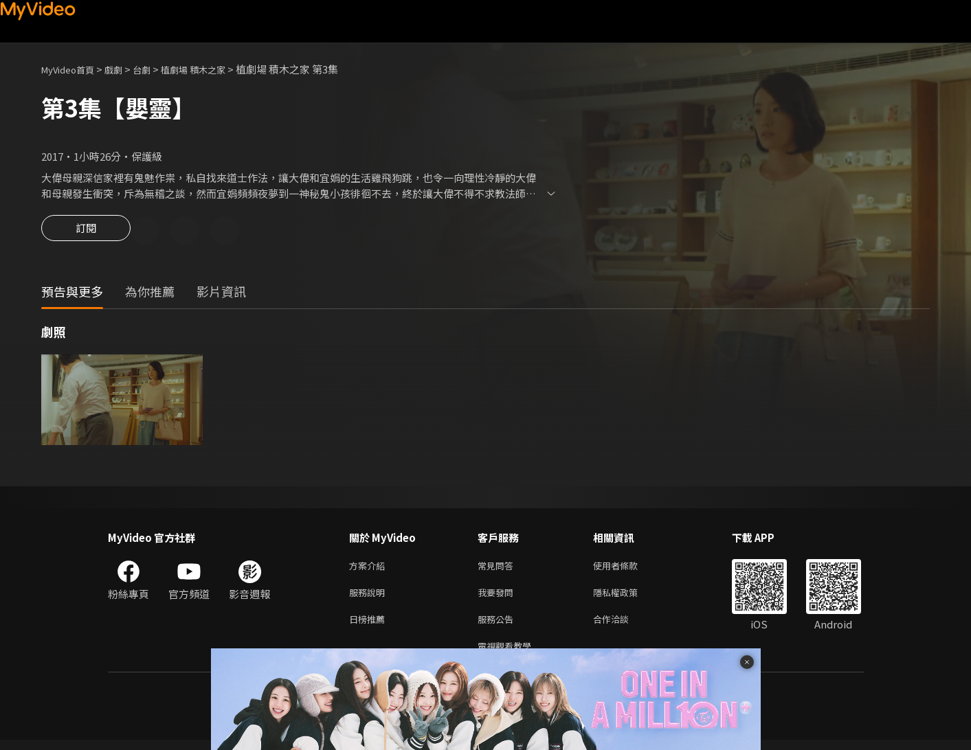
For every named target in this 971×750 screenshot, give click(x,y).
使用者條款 (627, 568)
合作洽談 (622, 626)
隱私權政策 (627, 597)
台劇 (155, 69)
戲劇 (124, 69)
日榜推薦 (369, 626)
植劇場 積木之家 (213, 69)
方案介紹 (369, 568)
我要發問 (498, 597)
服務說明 (369, 597)
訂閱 (86, 232)
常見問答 (498, 568)
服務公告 (498, 626)
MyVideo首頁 (72, 69)
